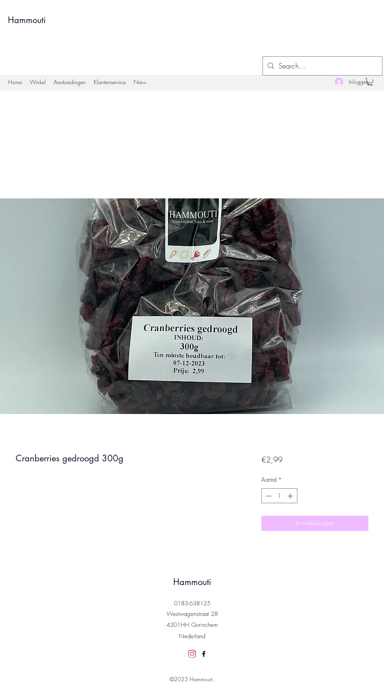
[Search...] (322, 66)
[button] (370, 82)
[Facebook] (204, 654)
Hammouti (27, 19)
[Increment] (291, 496)
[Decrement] (268, 496)
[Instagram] (192, 654)
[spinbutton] (279, 496)
